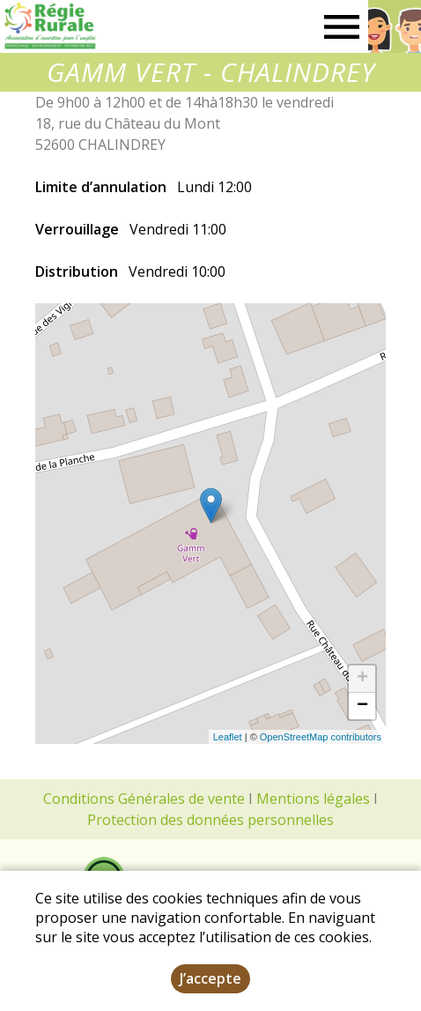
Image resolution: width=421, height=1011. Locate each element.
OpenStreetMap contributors (320, 737)
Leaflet (227, 737)
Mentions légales (313, 798)
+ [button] (362, 678)
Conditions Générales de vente (144, 798)
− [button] (362, 706)
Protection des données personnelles (210, 819)
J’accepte (210, 978)
